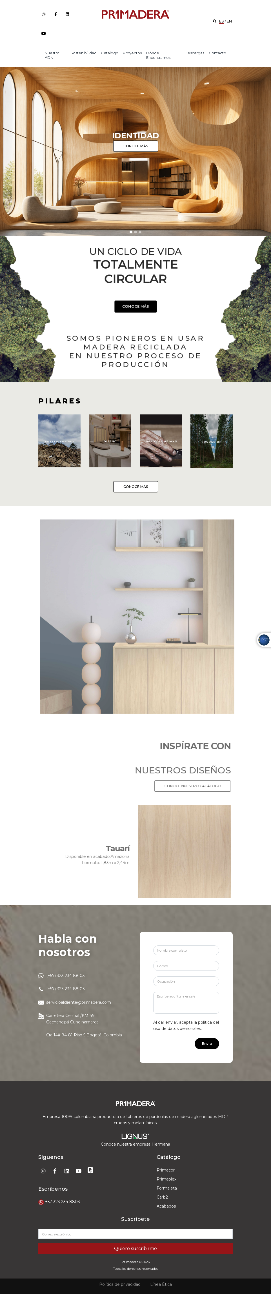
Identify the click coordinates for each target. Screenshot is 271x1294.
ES (221, 21)
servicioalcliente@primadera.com (78, 1002)
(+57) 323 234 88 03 (65, 975)
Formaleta (167, 1188)
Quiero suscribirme (135, 1248)
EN (229, 21)
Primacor (166, 1170)
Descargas (194, 53)
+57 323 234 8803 (62, 1201)
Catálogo (109, 53)
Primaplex (166, 1179)
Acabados (166, 1206)
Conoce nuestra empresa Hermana (135, 1144)
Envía (207, 1043)
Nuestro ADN (52, 55)
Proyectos (132, 53)
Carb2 (162, 1197)
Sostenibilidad (83, 53)
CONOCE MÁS (135, 146)
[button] (13, 151)
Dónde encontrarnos (158, 55)
